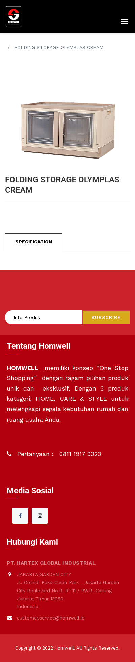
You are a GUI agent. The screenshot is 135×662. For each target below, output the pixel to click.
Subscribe (106, 317)
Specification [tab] (33, 241)
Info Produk (27, 317)
